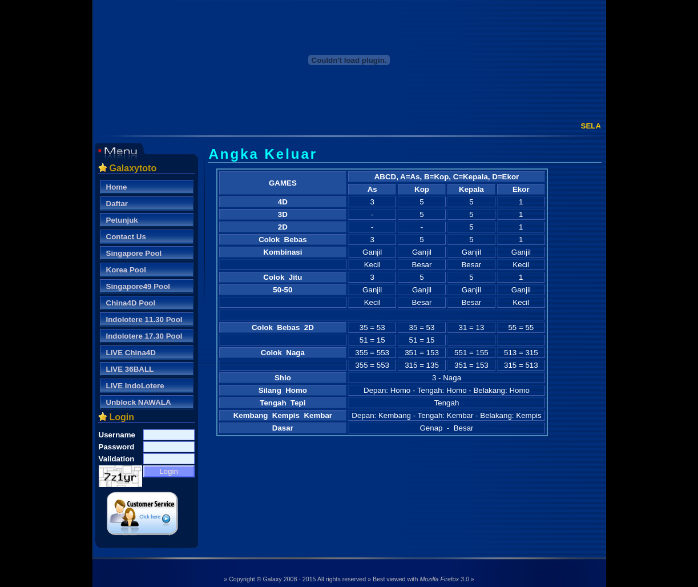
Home (116, 187)
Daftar (117, 203)
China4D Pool (131, 303)
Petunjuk (122, 220)
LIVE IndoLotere (135, 385)
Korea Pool (126, 270)
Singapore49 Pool (138, 286)
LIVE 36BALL (130, 369)
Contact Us (126, 236)
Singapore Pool (134, 253)
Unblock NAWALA (138, 402)
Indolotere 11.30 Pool (144, 319)
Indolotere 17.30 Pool (144, 336)
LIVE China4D (131, 352)
